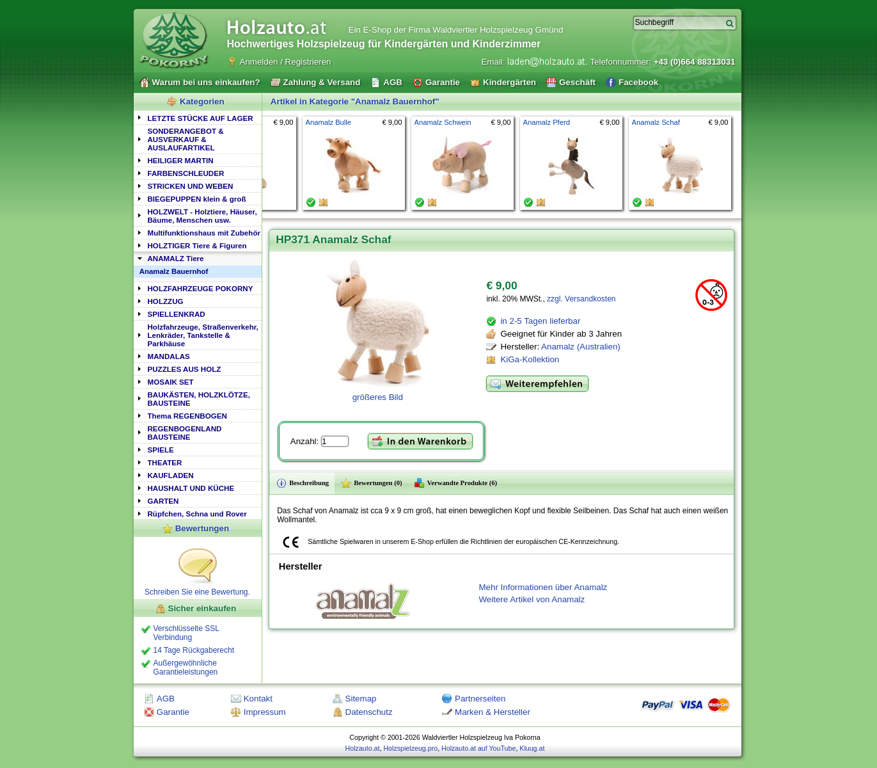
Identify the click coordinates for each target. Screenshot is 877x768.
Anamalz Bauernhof (174, 271)
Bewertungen (202, 528)
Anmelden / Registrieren (285, 62)
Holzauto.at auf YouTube (478, 748)
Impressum (265, 712)
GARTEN (163, 501)
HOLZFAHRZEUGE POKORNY (200, 288)
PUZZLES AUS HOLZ (184, 369)
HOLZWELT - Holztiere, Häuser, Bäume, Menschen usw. (202, 215)
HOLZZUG (166, 301)
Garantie (173, 712)
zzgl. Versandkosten (581, 298)
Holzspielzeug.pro (410, 748)
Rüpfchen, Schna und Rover (197, 513)
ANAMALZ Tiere (176, 258)
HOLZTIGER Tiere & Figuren (197, 245)
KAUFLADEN (171, 475)
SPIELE (161, 449)
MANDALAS (169, 356)
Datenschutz (369, 712)
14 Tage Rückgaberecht (194, 650)
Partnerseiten (480, 698)
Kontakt (258, 698)
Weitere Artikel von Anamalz (532, 599)
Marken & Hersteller (492, 712)
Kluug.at (531, 748)
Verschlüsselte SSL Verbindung (186, 633)
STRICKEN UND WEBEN (190, 186)
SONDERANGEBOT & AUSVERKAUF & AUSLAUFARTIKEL (186, 139)
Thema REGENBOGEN (187, 416)
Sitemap (361, 698)
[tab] (198, 117)
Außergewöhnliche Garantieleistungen (186, 667)
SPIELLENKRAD (176, 314)
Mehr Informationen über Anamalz (543, 587)
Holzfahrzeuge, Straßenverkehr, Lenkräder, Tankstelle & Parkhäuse (203, 335)
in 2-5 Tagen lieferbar (540, 321)
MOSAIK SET (171, 382)
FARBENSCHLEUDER (186, 173)
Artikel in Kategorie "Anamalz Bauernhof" (355, 101)
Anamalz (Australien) (580, 346)
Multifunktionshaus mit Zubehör (204, 232)
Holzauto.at (362, 748)
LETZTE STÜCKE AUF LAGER (200, 118)
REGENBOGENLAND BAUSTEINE (185, 432)
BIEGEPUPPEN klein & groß (197, 199)
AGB (166, 698)
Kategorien (202, 101)
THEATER (165, 462)
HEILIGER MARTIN (181, 160)
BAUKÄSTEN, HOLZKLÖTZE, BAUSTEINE (199, 398)
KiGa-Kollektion (529, 359)
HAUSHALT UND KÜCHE (191, 488)
